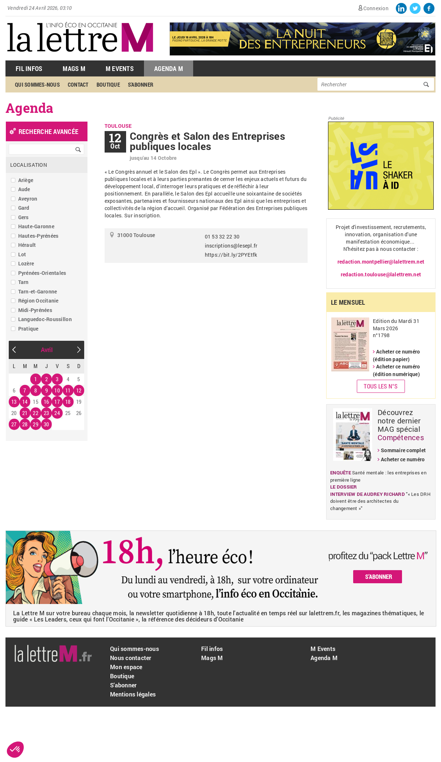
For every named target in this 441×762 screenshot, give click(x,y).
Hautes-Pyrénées (38, 235)
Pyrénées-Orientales (42, 272)
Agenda (29, 108)
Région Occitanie (38, 300)
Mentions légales (133, 694)
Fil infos (212, 648)
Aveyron (28, 198)
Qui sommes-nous (37, 84)
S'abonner (140, 84)
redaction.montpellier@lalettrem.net (380, 261)
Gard (24, 207)
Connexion (376, 8)
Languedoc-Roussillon (45, 319)
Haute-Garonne (36, 226)
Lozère (26, 263)
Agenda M (168, 68)
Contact (78, 84)
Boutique (108, 84)
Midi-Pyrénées (35, 310)
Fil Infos (29, 68)
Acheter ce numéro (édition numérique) (396, 370)
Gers (23, 217)
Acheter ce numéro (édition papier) (396, 355)
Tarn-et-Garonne (37, 291)
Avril (46, 350)
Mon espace (126, 667)
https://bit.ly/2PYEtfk (231, 254)
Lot (22, 254)
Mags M (74, 68)
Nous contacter (131, 658)
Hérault (27, 244)
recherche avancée (48, 131)
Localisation (28, 164)
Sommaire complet (403, 450)
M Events (120, 68)
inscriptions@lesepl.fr (231, 245)
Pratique (28, 328)
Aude (24, 189)
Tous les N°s (381, 386)
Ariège (26, 180)
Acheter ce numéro (403, 459)
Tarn (23, 282)
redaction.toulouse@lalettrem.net (381, 274)
